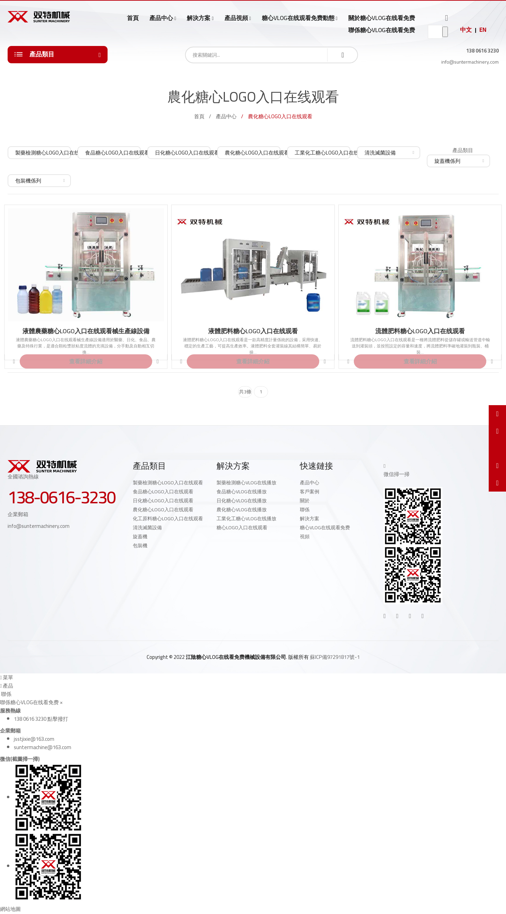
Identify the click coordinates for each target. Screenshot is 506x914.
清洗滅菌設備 (147, 527)
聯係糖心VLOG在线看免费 (381, 30)
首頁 (133, 18)
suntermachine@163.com (42, 747)
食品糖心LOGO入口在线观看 (163, 491)
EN (482, 29)
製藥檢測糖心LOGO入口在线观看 (168, 482)
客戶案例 (309, 491)
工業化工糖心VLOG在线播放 (246, 518)
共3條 (245, 391)
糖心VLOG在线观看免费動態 (298, 18)
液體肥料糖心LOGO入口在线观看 (253, 331)
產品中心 (161, 18)
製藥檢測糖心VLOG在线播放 (246, 482)
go (445, 32)
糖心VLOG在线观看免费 (325, 527)
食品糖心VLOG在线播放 (242, 491)
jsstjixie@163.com (34, 739)
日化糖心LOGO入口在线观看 (163, 500)
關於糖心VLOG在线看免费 (381, 18)
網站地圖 (10, 909)
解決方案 (198, 18)
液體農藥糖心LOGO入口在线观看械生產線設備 (85, 331)
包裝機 (140, 545)
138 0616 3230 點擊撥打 (41, 719)
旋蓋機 (140, 536)
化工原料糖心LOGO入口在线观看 (168, 518)
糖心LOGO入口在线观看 (242, 527)
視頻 (305, 536)
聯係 (305, 509)
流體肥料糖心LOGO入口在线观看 (420, 331)
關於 (305, 500)
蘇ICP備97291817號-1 (335, 657)
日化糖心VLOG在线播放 (242, 500)
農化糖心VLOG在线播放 (242, 509)
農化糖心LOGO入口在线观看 (163, 509)
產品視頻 (236, 18)
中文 (466, 29)
